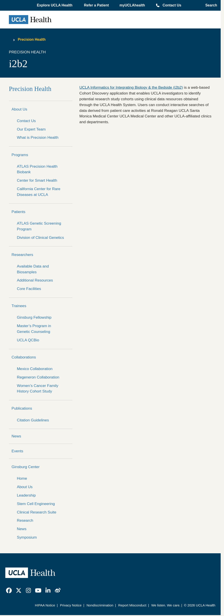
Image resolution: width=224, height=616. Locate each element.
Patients (18, 211)
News (16, 436)
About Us (19, 109)
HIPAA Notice (45, 605)
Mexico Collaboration (35, 368)
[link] (8, 590)
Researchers (22, 254)
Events (17, 451)
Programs (20, 155)
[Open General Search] (210, 5)
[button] (55, 5)
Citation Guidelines (33, 420)
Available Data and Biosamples (33, 269)
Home (22, 478)
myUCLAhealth (132, 5)
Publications (22, 408)
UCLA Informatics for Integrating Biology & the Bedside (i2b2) (131, 87)
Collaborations (24, 357)
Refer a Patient (96, 5)
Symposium (27, 537)
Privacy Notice (70, 605)
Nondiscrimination (100, 605)
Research (25, 520)
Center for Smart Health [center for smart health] (37, 180)
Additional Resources (35, 280)
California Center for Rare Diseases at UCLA (38, 192)
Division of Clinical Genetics (40, 237)
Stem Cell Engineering (36, 503)
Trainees (19, 306)
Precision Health (32, 39)
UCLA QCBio (28, 340)
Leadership (26, 495)
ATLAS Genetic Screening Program (39, 226)
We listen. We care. (165, 605)
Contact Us (172, 5)
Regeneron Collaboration (38, 377)
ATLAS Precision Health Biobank (37, 169)
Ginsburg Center (26, 467)
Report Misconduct (132, 605)
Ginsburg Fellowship (34, 317)
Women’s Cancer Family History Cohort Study (37, 388)
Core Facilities (29, 288)
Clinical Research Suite (36, 512)
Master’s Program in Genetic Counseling (34, 329)
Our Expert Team (31, 129)
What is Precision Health (37, 137)
